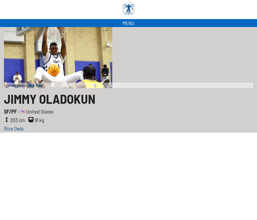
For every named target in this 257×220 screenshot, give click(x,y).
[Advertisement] (128, 172)
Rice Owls (14, 128)
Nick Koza (35, 85)
